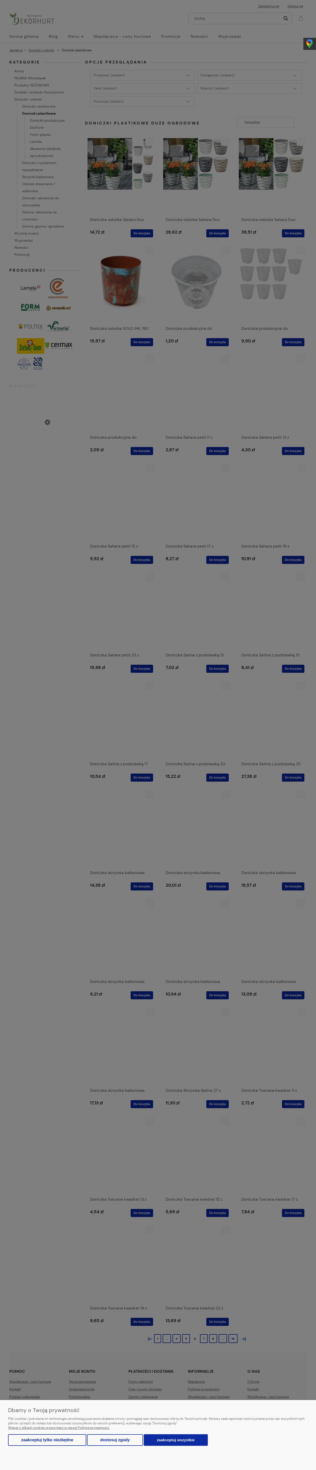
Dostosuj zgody (115, 1440)
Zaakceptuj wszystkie (176, 1440)
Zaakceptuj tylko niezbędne (47, 1440)
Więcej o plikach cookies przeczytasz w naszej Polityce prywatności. (59, 1428)
